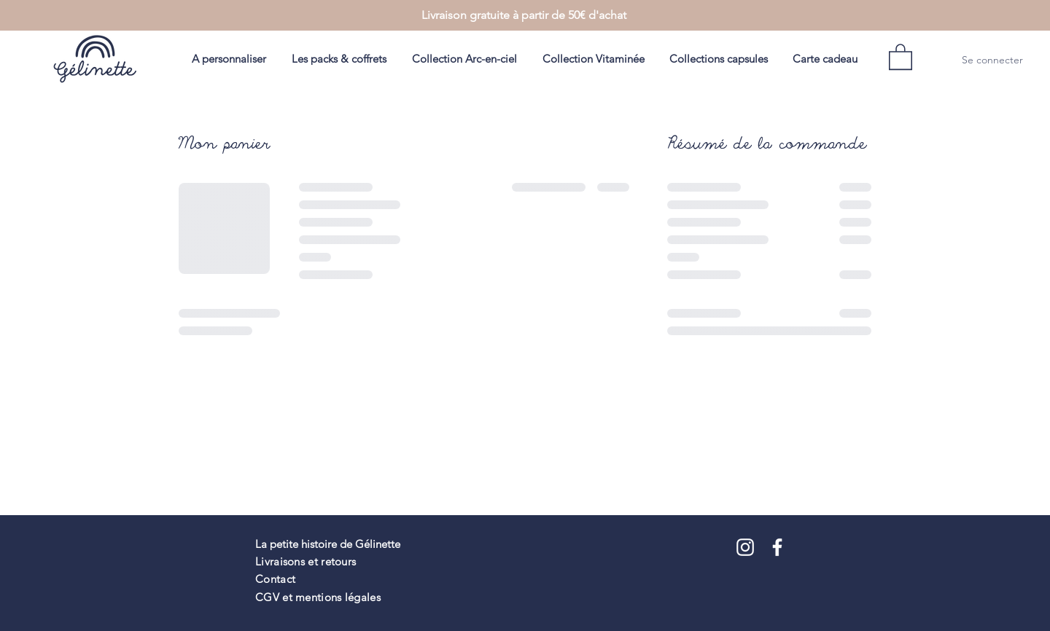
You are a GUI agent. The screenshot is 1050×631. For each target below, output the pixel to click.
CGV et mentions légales (318, 597)
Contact (275, 579)
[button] (900, 56)
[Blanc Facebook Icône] (777, 547)
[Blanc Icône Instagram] (745, 547)
